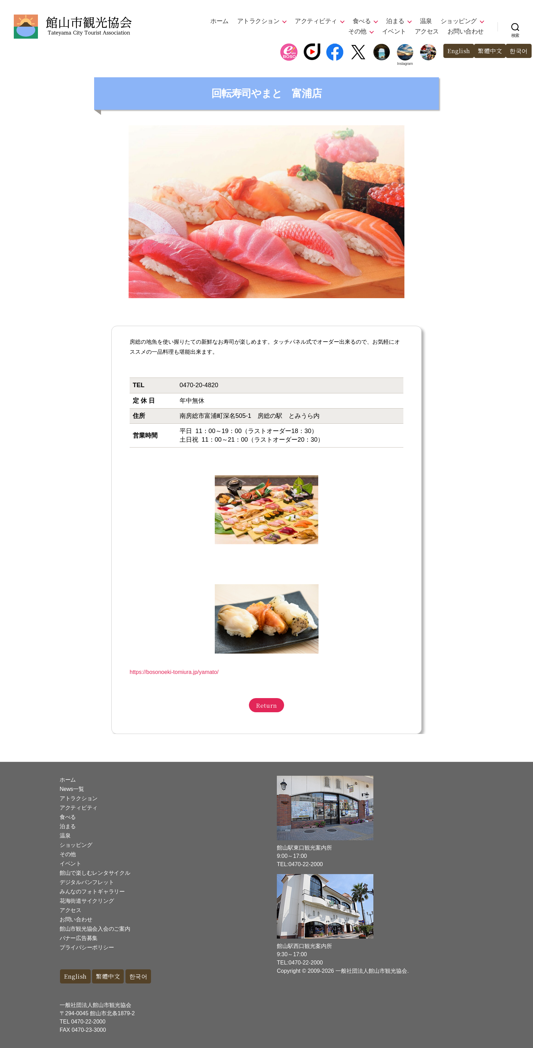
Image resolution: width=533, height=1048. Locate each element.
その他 (357, 31)
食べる (362, 21)
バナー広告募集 (79, 938)
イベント (394, 31)
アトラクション (258, 21)
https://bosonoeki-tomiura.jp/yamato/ (174, 672)
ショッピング (459, 21)
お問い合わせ (465, 31)
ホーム (219, 21)
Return (266, 705)
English (458, 51)
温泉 (426, 21)
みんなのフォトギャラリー (92, 891)
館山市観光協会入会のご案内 (95, 929)
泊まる (395, 21)
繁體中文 (490, 51)
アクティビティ (316, 21)
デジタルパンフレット (87, 882)
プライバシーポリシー (87, 947)
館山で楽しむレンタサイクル (95, 873)
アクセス (427, 31)
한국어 (519, 51)
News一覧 (72, 789)
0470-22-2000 (88, 1022)
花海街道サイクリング (87, 901)
